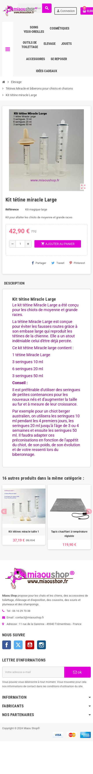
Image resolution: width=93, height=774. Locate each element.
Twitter (18, 644)
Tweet (57, 263)
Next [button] (89, 511)
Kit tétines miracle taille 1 (24, 531)
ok (77, 672)
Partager (39, 263)
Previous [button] (4, 511)
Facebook (6, 644)
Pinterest (77, 263)
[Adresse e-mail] (33, 672)
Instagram (41, 644)
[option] (23, 517)
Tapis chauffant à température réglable (69, 534)
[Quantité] (20, 243)
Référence (12, 209)
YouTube (29, 644)
